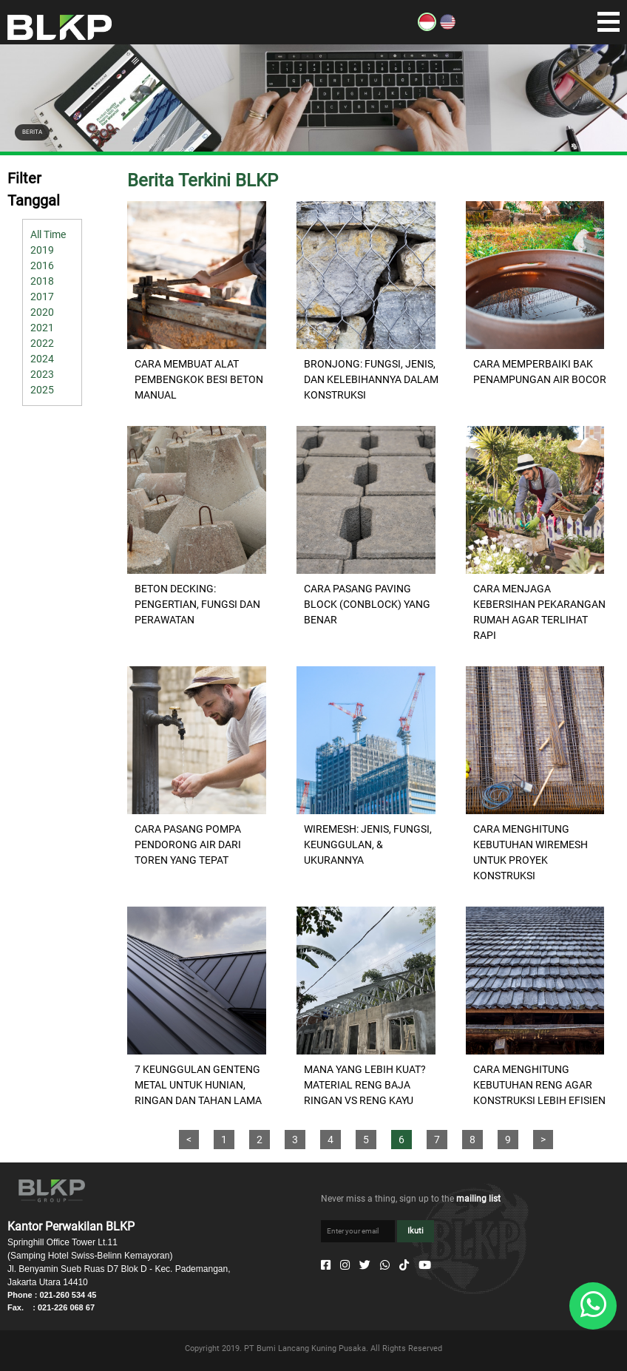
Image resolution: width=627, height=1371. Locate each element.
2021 (42, 328)
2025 (42, 390)
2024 (42, 359)
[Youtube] (424, 1265)
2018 (42, 281)
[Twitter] (364, 1265)
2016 (42, 265)
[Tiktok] (404, 1265)
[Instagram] (345, 1265)
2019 (42, 250)
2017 (42, 296)
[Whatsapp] (385, 1265)
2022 (42, 343)
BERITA (32, 132)
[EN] (447, 27)
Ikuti (415, 1231)
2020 (42, 312)
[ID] (427, 27)
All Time (48, 234)
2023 (42, 374)
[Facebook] (326, 1265)
